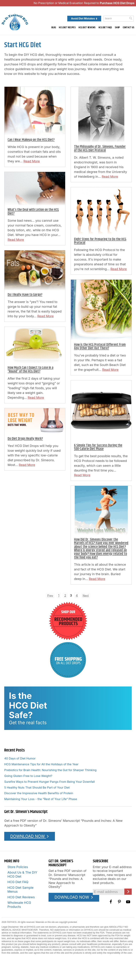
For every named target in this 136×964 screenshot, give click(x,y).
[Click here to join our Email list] (128, 892)
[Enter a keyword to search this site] (118, 19)
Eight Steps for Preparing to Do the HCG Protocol (100, 241)
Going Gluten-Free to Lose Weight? (28, 776)
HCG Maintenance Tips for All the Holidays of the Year (41, 764)
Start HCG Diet (22, 45)
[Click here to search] (130, 18)
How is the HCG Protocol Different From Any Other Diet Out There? (100, 346)
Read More (32, 161)
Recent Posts (14, 750)
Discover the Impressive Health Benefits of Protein (38, 793)
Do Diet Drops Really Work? (25, 438)
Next (86, 595)
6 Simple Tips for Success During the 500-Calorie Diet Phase (98, 447)
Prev (50, 595)
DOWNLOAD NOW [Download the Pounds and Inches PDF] (29, 836)
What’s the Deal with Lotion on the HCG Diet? (33, 211)
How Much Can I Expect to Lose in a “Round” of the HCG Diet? (30, 369)
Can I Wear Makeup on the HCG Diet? (31, 140)
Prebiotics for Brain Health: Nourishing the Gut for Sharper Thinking (50, 770)
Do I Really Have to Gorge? (25, 294)
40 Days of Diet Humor (20, 758)
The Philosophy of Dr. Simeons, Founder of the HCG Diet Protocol (100, 148)
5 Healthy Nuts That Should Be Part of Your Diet (37, 787)
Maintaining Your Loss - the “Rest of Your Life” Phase (40, 799)
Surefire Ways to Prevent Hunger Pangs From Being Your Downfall (49, 781)
